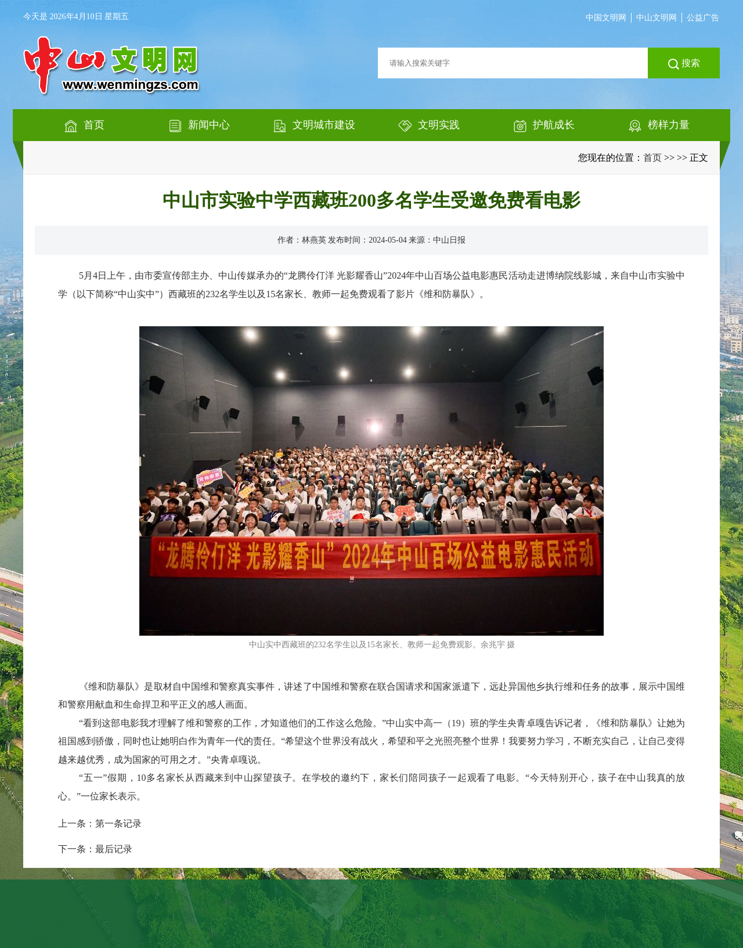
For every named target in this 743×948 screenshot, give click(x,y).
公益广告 (703, 17)
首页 (652, 158)
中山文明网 (656, 17)
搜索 (684, 64)
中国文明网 (606, 17)
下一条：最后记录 (95, 849)
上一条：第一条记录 (100, 823)
